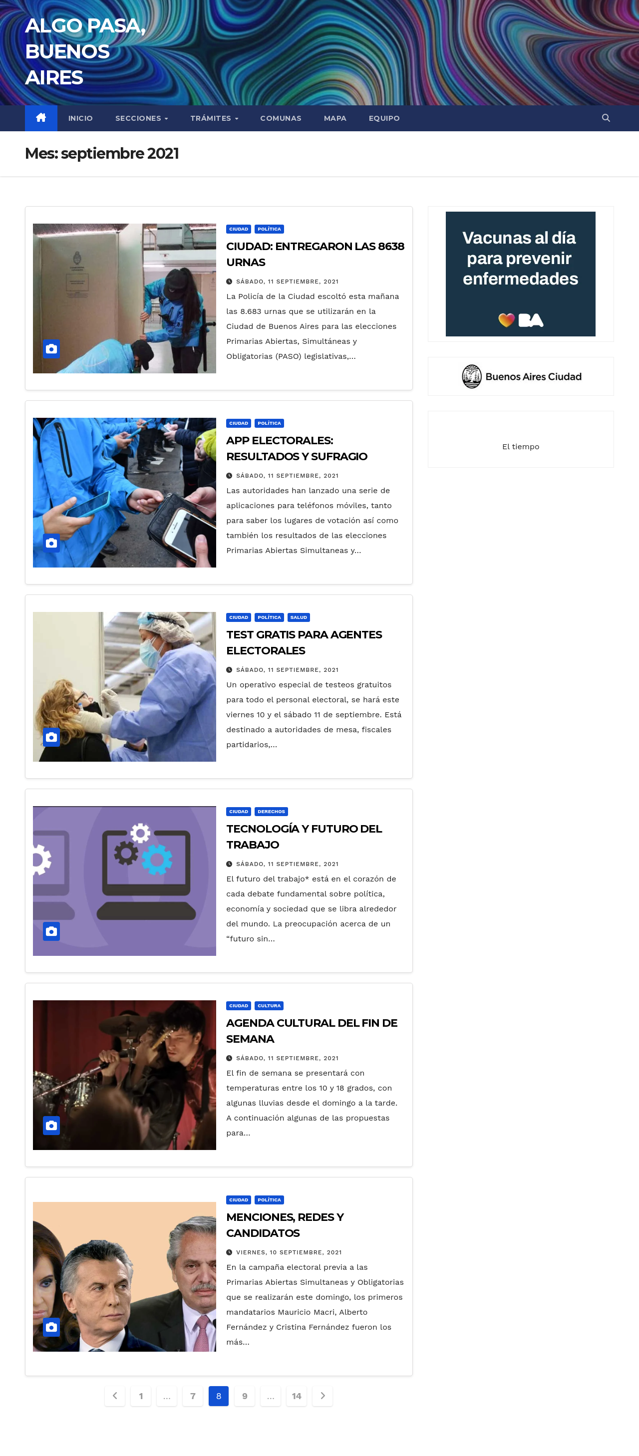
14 (297, 1396)
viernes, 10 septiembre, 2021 (289, 1252)
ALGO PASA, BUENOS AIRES (85, 51)
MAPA (335, 118)
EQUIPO (384, 118)
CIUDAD (238, 229)
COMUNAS (281, 118)
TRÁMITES (212, 118)
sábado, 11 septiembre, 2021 (287, 281)
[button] (606, 118)
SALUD (299, 617)
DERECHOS (271, 811)
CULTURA (269, 1005)
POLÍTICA (269, 229)
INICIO (80, 118)
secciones (139, 118)
